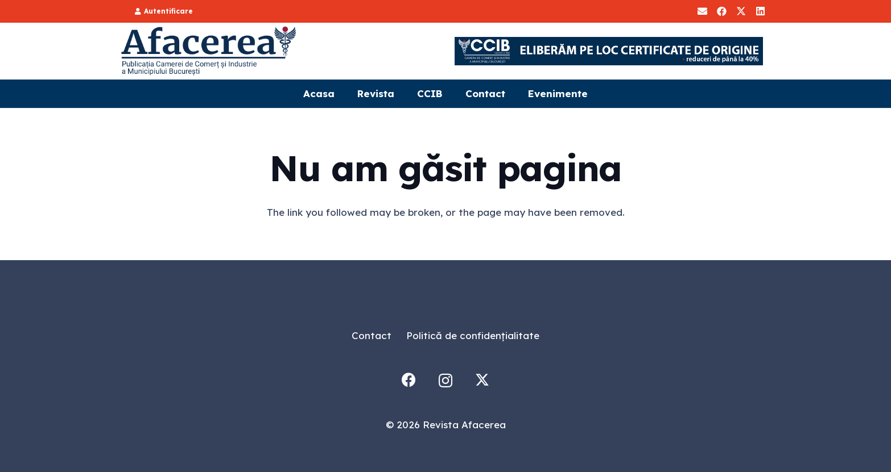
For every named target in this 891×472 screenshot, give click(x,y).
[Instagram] (445, 381)
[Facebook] (721, 11)
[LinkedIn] (760, 11)
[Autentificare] (164, 11)
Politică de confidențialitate (472, 335)
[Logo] (209, 51)
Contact (371, 335)
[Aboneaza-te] (702, 11)
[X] (740, 11)
